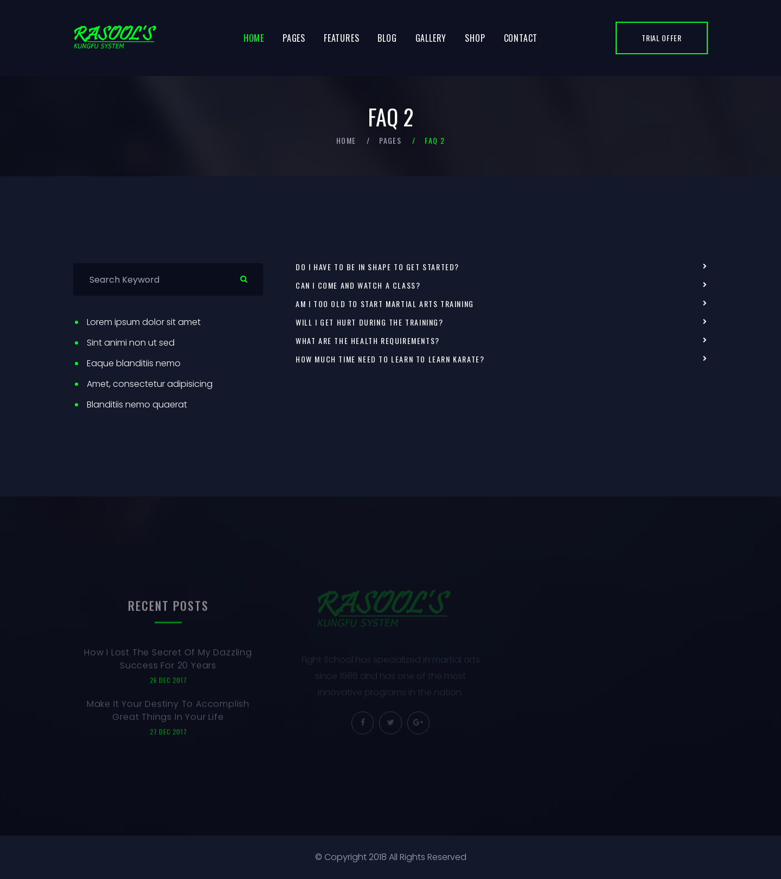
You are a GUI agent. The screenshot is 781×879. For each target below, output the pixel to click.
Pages (294, 37)
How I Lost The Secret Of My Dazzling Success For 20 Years (168, 664)
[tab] (502, 267)
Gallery (431, 37)
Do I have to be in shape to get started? (377, 267)
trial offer (662, 37)
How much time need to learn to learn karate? (390, 359)
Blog (386, 37)
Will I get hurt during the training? (370, 322)
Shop (475, 37)
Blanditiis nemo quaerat (137, 404)
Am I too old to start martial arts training (385, 304)
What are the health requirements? (368, 341)
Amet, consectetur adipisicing (150, 384)
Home (254, 37)
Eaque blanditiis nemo (134, 363)
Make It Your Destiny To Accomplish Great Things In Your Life (168, 715)
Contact (521, 37)
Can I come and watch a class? (358, 285)
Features (341, 37)
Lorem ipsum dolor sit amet (144, 322)
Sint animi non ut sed (131, 342)
